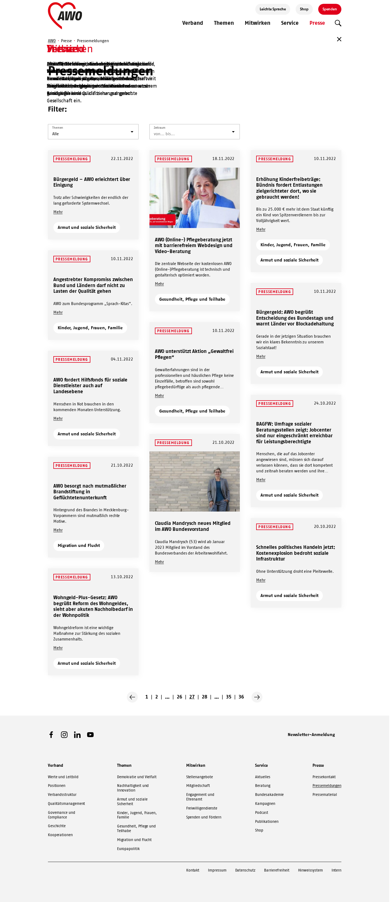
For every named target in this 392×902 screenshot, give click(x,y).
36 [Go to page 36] (241, 697)
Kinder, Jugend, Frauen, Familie (293, 244)
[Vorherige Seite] (132, 697)
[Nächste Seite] (257, 697)
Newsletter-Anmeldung (311, 734)
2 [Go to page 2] (156, 697)
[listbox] (93, 131)
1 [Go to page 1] (146, 697)
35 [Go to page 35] (228, 697)
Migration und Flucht (79, 545)
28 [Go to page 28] (204, 697)
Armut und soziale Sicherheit (87, 227)
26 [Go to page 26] (179, 697)
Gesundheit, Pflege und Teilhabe (192, 299)
